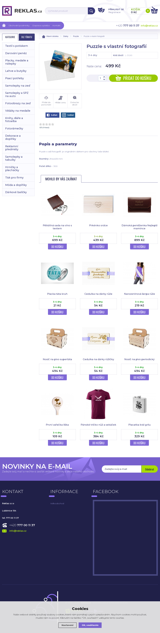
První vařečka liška (57, 424)
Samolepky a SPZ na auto (16, 94)
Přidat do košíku (133, 78)
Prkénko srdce (98, 225)
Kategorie (10, 37)
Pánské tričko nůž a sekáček (98, 424)
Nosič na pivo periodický (139, 359)
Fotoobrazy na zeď (17, 103)
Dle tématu (26, 37)
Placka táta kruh (57, 293)
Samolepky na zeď (17, 85)
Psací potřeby (14, 78)
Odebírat (149, 469)
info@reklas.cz (149, 25)
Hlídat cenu (60, 100)
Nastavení (67, 625)
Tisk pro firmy (14, 177)
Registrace (110, 12)
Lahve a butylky (15, 71)
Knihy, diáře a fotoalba (14, 120)
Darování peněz (16, 53)
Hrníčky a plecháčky (12, 169)
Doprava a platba (41, 25)
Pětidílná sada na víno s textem (57, 227)
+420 (22, 524)
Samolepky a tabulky (14, 158)
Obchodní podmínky (19, 25)
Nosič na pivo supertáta (57, 359)
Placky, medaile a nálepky (16, 62)
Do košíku (57, 246)
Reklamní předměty (11, 148)
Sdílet (52, 115)
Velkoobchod (57, 503)
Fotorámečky (14, 128)
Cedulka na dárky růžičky (98, 359)
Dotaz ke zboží (74, 101)
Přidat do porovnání (46, 101)
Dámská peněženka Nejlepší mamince (139, 227)
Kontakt (56, 25)
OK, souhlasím (90, 625)
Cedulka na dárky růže (98, 293)
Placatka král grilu (139, 424)
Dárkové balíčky (16, 192)
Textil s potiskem (16, 45)
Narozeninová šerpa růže (139, 293)
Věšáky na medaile (17, 110)
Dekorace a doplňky (13, 137)
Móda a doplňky (16, 185)
